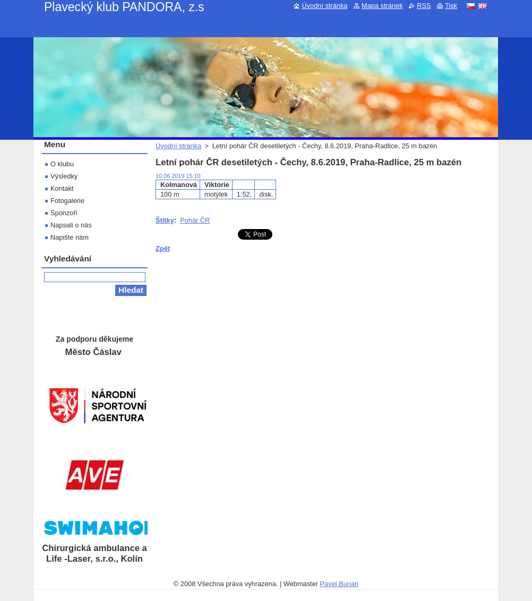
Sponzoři (64, 213)
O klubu (62, 164)
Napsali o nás (71, 225)
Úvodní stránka (178, 146)
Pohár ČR (195, 220)
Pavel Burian (339, 584)
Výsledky (64, 176)
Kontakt (61, 188)
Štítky (165, 220)
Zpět (163, 248)
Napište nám (69, 237)
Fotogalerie (67, 201)
